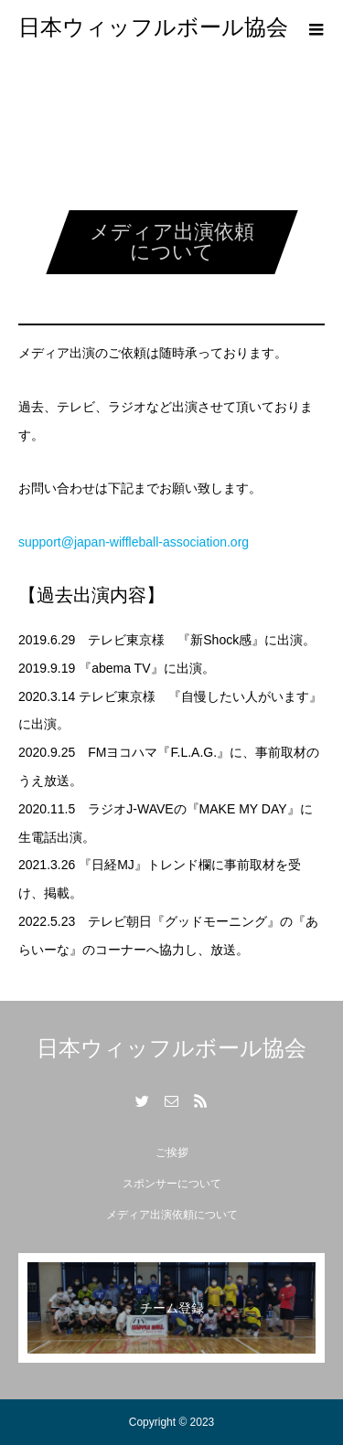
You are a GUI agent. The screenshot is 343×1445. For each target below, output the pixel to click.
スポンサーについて (172, 1183)
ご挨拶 (171, 1152)
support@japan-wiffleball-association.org (133, 542)
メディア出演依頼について (172, 1214)
